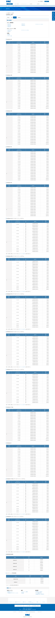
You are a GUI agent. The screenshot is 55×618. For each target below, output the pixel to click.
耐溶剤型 (8, 34)
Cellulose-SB (9, 25)
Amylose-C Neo (9, 30)
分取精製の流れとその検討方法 (40, 594)
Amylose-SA (9, 24)
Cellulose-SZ (23, 25)
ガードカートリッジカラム (39, 24)
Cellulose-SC (9, 26)
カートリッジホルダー (22, 253)
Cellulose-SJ (23, 24)
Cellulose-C (9, 31)
